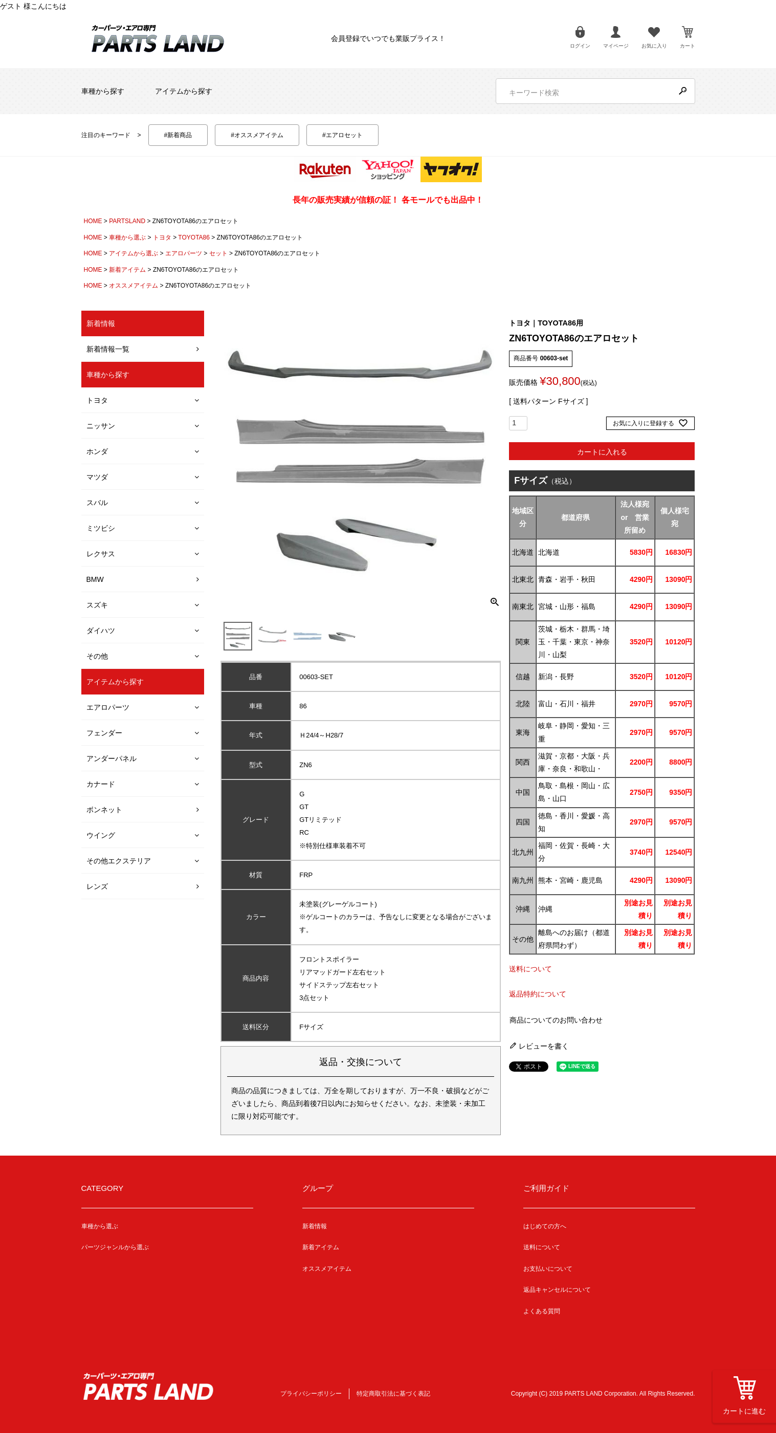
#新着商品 (178, 135)
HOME (93, 221)
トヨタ (162, 237)
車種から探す (102, 91)
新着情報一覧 (107, 349)
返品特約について (537, 994)
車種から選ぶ (127, 237)
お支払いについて (547, 1268)
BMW (95, 579)
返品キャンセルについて (557, 1289)
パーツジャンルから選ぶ (115, 1247)
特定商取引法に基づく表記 (393, 1393)
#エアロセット (342, 135)
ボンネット (104, 810)
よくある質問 (541, 1311)
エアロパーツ (183, 253)
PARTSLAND (127, 221)
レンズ (97, 886)
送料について (530, 969)
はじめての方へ (544, 1226)
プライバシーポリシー (311, 1393)
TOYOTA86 (194, 237)
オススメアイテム (133, 285)
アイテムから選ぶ (133, 253)
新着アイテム (127, 269)
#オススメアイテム (257, 135)
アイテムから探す (183, 91)
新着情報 (314, 1226)
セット (218, 253)
